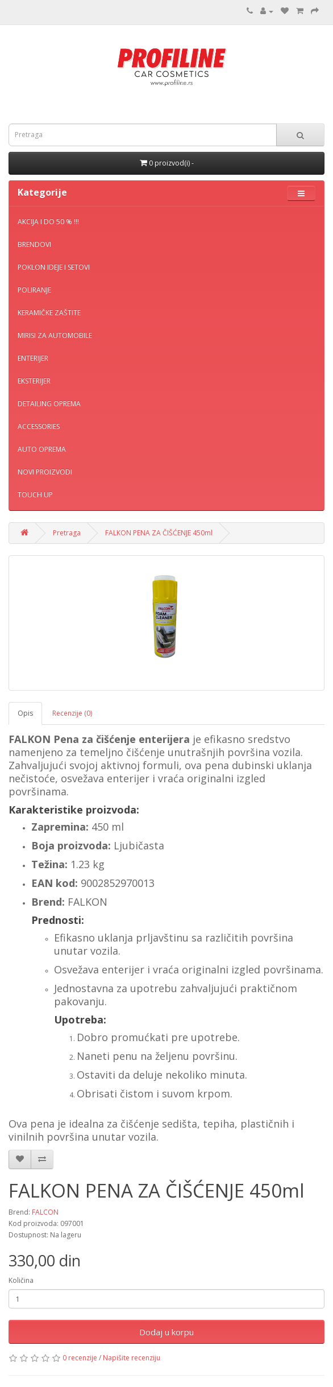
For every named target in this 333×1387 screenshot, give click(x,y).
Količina (21, 1280)
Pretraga (67, 533)
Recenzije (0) (72, 713)
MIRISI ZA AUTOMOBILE (55, 335)
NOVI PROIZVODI (45, 472)
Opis (25, 713)
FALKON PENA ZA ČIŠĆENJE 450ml (159, 533)
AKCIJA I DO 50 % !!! (48, 221)
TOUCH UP (35, 495)
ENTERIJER (33, 358)
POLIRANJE (34, 290)
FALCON (45, 1212)
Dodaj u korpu (166, 1332)
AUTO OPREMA (42, 449)
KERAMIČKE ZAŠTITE (49, 312)
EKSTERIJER (34, 381)
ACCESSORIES (39, 426)
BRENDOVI (34, 244)
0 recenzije (80, 1358)
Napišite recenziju (131, 1358)
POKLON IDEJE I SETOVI (54, 267)
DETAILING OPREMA (49, 403)
